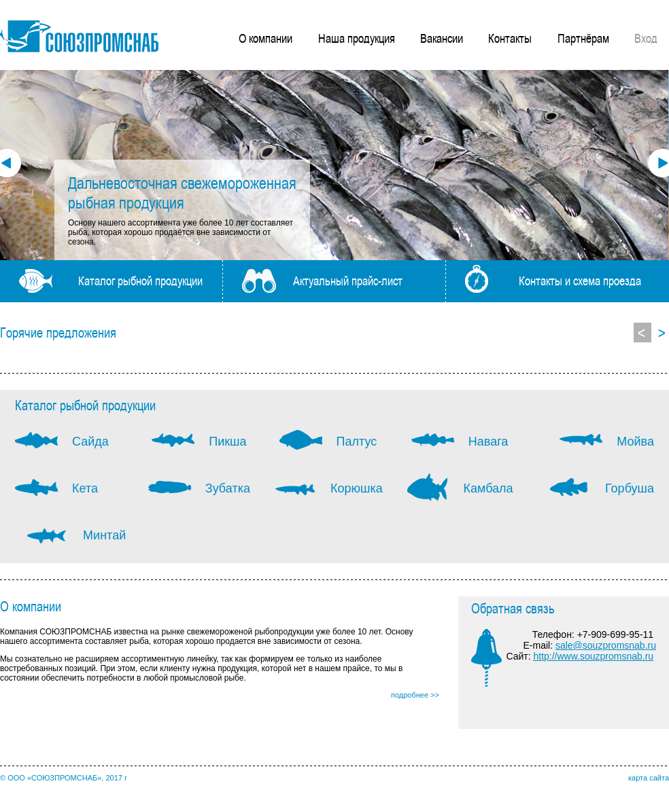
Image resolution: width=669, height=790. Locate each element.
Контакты (510, 38)
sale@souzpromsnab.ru (605, 645)
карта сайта (648, 778)
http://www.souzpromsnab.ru (593, 656)
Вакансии (441, 38)
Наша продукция (356, 38)
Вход (645, 38)
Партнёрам (583, 38)
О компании (265, 38)
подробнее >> (415, 695)
